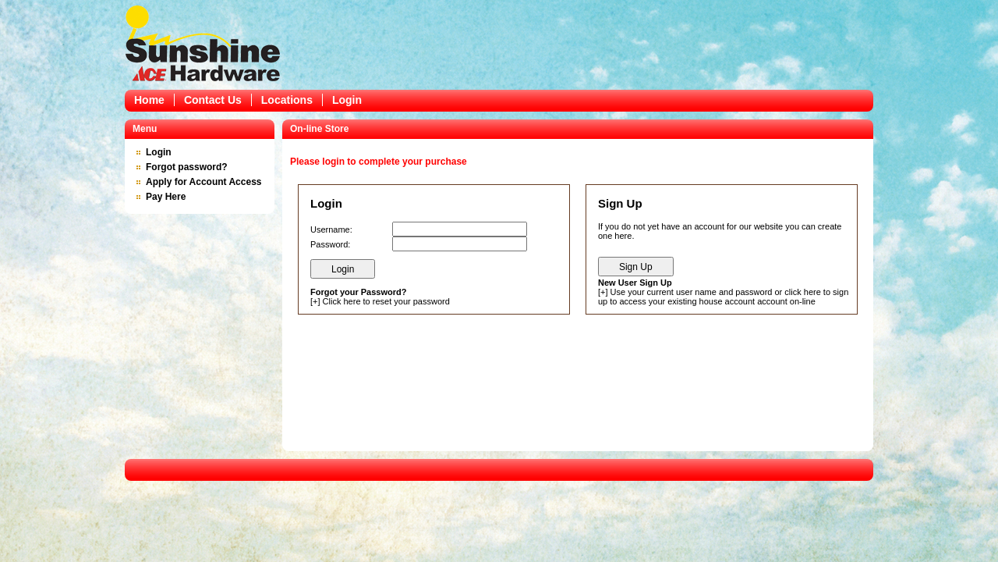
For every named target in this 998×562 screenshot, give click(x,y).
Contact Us (213, 100)
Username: (331, 229)
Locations (287, 100)
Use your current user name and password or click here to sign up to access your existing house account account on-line (723, 296)
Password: (330, 244)
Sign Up (636, 266)
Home (149, 100)
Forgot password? (187, 167)
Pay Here (166, 196)
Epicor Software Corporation (203, 43)
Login (347, 100)
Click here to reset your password (386, 301)
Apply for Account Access (203, 181)
